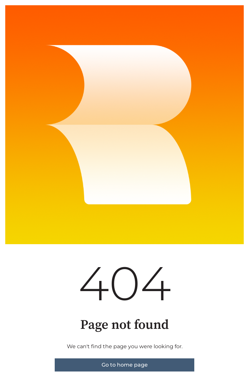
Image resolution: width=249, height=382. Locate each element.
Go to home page (125, 365)
